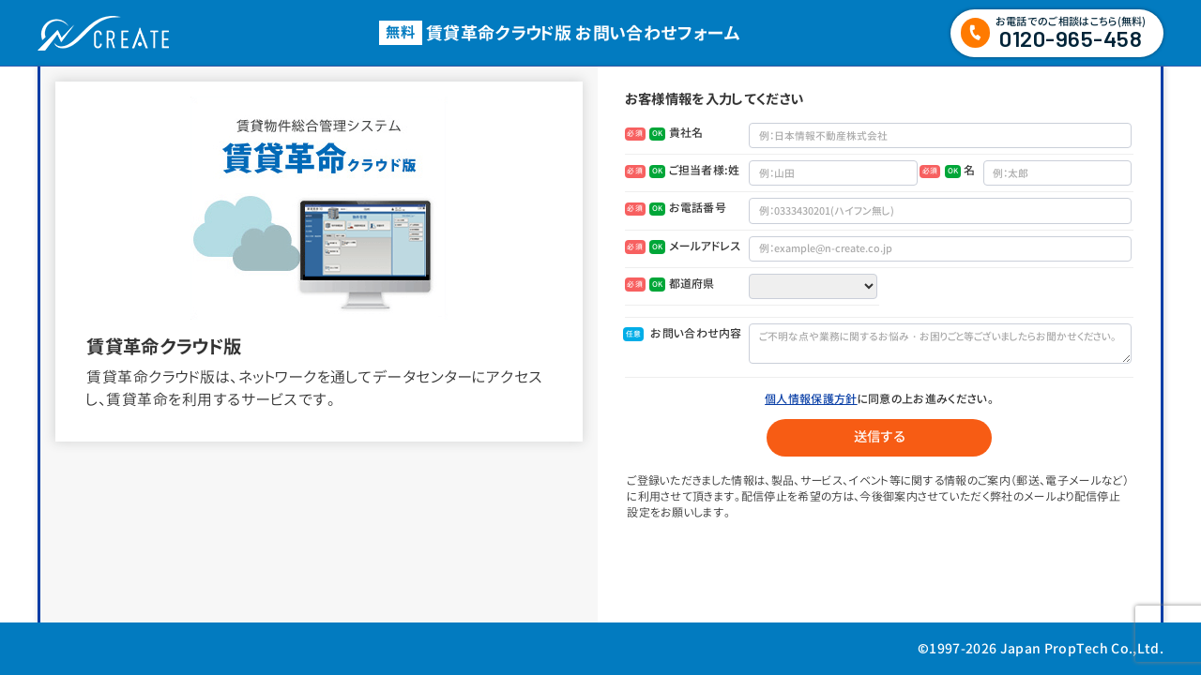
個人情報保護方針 (811, 399)
